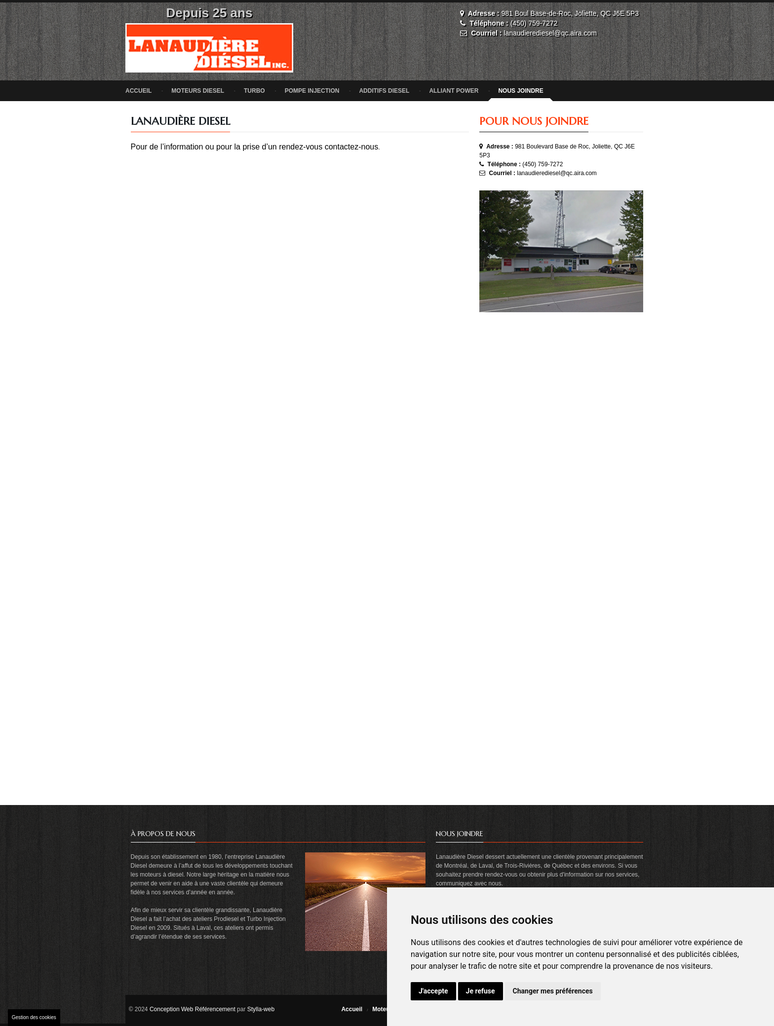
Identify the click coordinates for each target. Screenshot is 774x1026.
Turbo (254, 91)
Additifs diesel (384, 91)
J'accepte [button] (433, 991)
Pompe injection (312, 91)
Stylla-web (260, 1009)
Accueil (138, 91)
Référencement (215, 1009)
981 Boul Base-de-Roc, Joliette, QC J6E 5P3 (570, 13)
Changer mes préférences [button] (553, 991)
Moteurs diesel (197, 91)
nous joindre (520, 91)
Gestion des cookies (34, 1017)
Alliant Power (453, 91)
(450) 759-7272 (534, 23)
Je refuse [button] (480, 991)
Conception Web (172, 1009)
